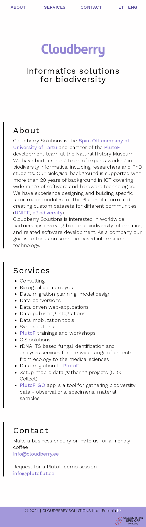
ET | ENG (127, 7)
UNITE (22, 212)
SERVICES (54, 7)
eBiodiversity (47, 212)
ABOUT (18, 7)
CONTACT (91, 7)
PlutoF (112, 147)
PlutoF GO (32, 385)
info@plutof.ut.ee (33, 473)
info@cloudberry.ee (36, 454)
